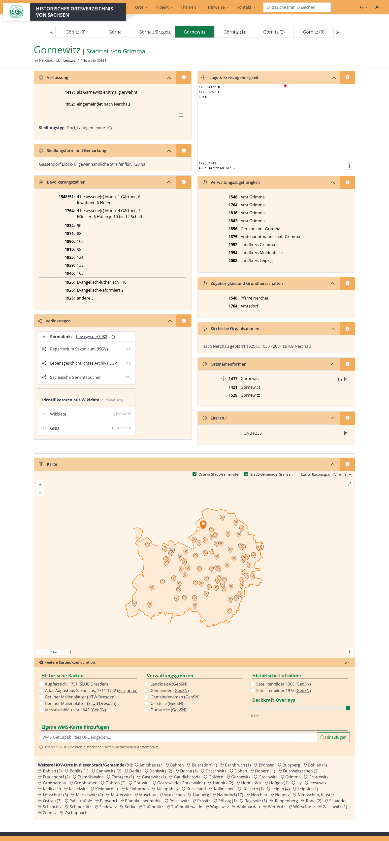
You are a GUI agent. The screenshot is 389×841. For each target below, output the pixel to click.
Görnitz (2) (274, 32)
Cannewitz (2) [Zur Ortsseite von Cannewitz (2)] (108, 771)
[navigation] (194, 32)
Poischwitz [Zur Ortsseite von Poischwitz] (179, 800)
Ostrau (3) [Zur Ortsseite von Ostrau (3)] (52, 800)
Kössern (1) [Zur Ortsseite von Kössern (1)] (253, 789)
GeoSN (98, 710)
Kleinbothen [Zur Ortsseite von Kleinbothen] (137, 789)
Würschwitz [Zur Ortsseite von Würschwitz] (304, 806)
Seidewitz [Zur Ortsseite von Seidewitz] (108, 806)
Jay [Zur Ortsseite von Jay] (299, 783)
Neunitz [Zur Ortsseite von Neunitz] (282, 795)
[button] (346, 379)
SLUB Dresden (93, 684)
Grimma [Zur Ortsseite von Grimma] (293, 777)
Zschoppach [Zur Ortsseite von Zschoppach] (76, 812)
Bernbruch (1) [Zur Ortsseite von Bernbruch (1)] (238, 765)
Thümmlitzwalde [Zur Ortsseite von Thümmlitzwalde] (186, 806)
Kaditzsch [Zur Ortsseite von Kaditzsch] (52, 789)
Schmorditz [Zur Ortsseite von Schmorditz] (80, 806)
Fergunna (127, 690)
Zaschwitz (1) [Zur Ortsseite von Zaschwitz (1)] (335, 806)
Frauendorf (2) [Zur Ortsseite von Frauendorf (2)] (56, 777)
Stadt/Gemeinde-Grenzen (271, 474)
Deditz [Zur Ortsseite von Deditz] (135, 771)
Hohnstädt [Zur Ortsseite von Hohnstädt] (251, 783)
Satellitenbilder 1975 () (283, 690)
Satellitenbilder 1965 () (283, 684)
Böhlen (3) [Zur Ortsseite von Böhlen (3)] (52, 771)
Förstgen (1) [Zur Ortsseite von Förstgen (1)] (123, 777)
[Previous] (51, 32)
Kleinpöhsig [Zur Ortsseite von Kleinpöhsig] (168, 789)
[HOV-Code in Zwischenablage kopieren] (81, 61)
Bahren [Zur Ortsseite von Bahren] (177, 765)
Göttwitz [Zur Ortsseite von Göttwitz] (141, 783)
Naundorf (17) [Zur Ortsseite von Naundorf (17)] (230, 795)
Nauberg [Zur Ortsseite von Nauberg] (201, 795)
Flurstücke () (168, 710)
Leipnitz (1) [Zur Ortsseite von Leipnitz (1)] (308, 789)
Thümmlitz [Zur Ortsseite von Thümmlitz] (153, 806)
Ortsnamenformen (224, 364)
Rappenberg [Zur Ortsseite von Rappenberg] (286, 800)
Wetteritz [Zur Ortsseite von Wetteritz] (276, 806)
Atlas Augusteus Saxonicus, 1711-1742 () (91, 690)
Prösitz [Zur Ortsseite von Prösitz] (203, 800)
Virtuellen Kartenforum (139, 747)
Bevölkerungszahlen (62, 182)
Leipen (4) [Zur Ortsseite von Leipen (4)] (281, 789)
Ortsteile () (167, 703)
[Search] (297, 7)
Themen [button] (189, 7)
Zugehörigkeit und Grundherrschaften (243, 283)
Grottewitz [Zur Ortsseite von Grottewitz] (318, 777)
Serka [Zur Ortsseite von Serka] (130, 806)
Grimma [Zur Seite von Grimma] (134, 51)
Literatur (215, 418)
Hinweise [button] (217, 7)
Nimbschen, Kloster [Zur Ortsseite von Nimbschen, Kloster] (316, 795)
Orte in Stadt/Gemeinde (218, 474)
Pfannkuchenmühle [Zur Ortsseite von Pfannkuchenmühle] (143, 800)
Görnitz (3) (313, 32)
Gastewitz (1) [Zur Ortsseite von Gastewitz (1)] (154, 777)
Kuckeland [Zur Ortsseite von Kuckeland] (196, 789)
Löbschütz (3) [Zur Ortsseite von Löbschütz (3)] (55, 795)
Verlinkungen (54, 321)
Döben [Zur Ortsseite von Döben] (240, 771)
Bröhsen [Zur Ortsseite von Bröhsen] (267, 765)
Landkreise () (169, 684)
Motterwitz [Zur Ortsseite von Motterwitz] (121, 795)
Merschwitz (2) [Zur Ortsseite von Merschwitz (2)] (89, 795)
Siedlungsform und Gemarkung (72, 150)
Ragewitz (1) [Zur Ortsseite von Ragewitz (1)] (256, 800)
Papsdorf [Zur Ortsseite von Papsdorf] (108, 800)
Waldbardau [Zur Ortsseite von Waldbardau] (248, 806)
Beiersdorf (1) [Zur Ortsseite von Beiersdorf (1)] (204, 765)
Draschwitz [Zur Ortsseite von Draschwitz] (216, 771)
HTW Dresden (101, 697)
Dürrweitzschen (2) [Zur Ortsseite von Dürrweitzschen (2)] (301, 771)
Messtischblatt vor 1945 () (75, 710)
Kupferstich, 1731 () (76, 684)
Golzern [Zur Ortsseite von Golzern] (215, 777)
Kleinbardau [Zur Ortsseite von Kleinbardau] (106, 789)
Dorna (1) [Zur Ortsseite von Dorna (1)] (189, 771)
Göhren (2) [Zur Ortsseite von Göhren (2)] (115, 783)
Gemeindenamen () (175, 697)
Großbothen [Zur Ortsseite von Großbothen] (85, 783)
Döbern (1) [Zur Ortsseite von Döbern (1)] (265, 771)
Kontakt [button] (244, 7)
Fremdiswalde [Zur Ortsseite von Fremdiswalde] (91, 777)
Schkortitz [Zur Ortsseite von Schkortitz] (52, 806)
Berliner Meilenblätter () (80, 697)
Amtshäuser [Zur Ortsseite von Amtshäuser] (150, 765)
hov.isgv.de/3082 (91, 336)
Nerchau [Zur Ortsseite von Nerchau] (259, 795)
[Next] (337, 32)
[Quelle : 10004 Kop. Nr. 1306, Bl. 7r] (346, 379)
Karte (48, 464)
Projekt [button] (162, 7)
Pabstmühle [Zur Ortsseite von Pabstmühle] (80, 800)
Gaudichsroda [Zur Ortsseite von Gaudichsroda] (187, 777)
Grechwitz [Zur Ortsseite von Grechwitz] (268, 777)
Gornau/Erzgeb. (155, 32)
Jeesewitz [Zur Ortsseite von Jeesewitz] (318, 783)
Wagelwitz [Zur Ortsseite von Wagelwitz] (219, 806)
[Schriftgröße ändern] (363, 7)
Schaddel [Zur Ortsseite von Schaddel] (337, 800)
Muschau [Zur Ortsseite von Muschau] (147, 795)
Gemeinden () (170, 690)
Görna (115, 32)
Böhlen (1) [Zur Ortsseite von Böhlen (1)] (317, 765)
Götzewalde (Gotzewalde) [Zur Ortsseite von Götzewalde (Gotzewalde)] (181, 783)
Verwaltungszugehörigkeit (231, 182)
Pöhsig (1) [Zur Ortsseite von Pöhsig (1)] (227, 800)
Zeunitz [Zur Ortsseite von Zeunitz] (50, 812)
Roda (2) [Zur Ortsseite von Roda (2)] (313, 800)
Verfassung (53, 77)
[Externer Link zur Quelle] (340, 379)
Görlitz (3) (75, 32)
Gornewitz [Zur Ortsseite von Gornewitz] (241, 777)
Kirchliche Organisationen (231, 328)
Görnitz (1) (234, 32)
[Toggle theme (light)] (378, 7)
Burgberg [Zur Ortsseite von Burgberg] (291, 765)
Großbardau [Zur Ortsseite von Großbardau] (54, 783)
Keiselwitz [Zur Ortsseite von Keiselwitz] (78, 789)
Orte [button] (139, 7)
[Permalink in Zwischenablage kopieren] (113, 337)
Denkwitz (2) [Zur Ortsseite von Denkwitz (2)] (160, 771)
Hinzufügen (333, 737)
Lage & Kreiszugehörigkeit (230, 77)
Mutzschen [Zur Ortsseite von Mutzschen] (174, 795)
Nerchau (122, 104)
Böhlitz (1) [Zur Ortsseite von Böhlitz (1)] (79, 771)
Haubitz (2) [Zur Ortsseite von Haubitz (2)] (223, 783)
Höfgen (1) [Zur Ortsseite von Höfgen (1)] (279, 783)
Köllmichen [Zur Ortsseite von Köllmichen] (224, 789)
